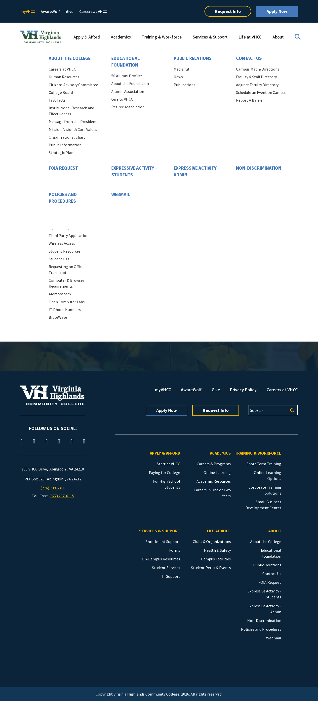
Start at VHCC (168, 463)
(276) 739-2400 (52, 487)
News (178, 76)
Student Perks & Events (211, 567)
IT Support (171, 576)
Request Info (228, 11)
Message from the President (73, 121)
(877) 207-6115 (61, 495)
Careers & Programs (214, 463)
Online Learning (217, 472)
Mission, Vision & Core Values (73, 129)
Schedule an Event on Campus (261, 92)
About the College (69, 58)
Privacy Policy (243, 389)
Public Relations (193, 58)
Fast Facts (57, 100)
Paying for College (164, 472)
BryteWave (58, 317)
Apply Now (277, 11)
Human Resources (64, 76)
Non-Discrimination (258, 168)
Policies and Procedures (63, 198)
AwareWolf (50, 11)
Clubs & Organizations (212, 541)
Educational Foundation (125, 62)
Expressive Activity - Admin (197, 171)
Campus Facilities (216, 558)
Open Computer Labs (67, 301)
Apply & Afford (87, 37)
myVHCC (27, 11)
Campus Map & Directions (257, 69)
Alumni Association (127, 91)
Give (69, 11)
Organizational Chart (67, 137)
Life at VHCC (250, 37)
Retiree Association (128, 106)
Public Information (65, 144)
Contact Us (249, 58)
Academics (121, 37)
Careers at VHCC (93, 11)
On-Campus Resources (161, 558)
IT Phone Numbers (65, 309)
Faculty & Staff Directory (256, 76)
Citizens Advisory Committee (73, 84)
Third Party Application (68, 235)
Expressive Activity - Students (134, 171)
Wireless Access (62, 243)
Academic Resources (214, 481)
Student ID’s (59, 258)
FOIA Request (63, 168)
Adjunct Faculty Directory (257, 84)
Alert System (60, 293)
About (278, 37)
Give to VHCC (122, 99)
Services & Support (210, 37)
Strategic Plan (61, 152)
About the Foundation (130, 83)
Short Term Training (263, 463)
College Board (61, 92)
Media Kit (182, 69)
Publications (184, 84)
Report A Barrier (250, 100)
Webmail (120, 194)
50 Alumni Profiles (127, 75)
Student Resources (64, 251)
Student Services (166, 567)
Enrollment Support (162, 541)
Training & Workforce (162, 37)
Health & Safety (217, 550)
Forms (174, 550)
